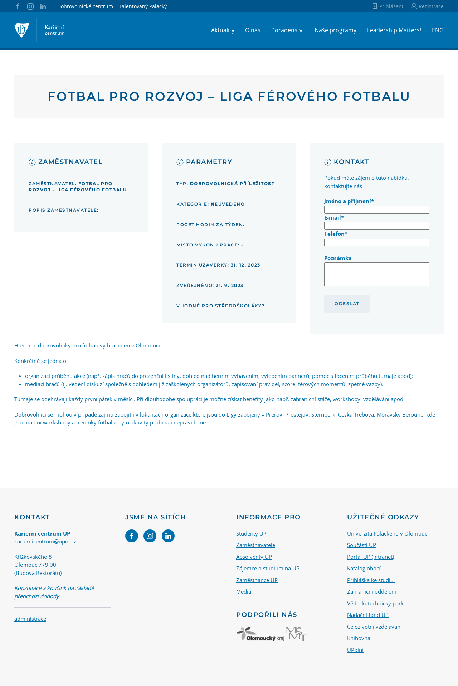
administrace (30, 618)
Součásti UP (361, 544)
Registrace (427, 6)
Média (243, 591)
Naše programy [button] (335, 30)
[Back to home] (39, 30)
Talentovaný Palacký (143, 6)
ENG (438, 30)
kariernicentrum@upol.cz (45, 541)
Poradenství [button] (287, 30)
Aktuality (222, 30)
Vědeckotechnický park (376, 603)
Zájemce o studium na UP (267, 568)
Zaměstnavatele (255, 544)
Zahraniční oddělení (371, 591)
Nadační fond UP (368, 614)
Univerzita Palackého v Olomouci (388, 533)
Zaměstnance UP (257, 580)
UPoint (355, 649)
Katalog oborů (364, 568)
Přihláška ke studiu (371, 580)
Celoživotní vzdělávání (375, 626)
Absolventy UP (254, 556)
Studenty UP (251, 533)
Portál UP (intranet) (370, 556)
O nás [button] (252, 30)
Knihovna (359, 638)
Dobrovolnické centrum (85, 6)
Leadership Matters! (394, 30)
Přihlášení (387, 6)
